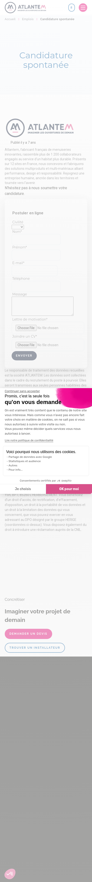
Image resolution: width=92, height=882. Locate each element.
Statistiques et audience (25, 461)
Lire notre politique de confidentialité (29, 440)
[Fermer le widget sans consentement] (22, 391)
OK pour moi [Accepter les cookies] (69, 489)
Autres (13, 465)
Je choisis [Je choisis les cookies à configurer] (23, 489)
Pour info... (16, 469)
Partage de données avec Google (30, 457)
